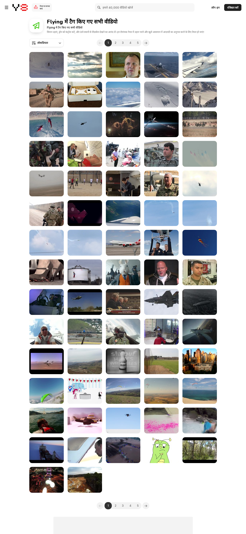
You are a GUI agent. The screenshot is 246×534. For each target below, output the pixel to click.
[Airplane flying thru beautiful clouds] (123, 94)
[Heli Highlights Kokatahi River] (199, 420)
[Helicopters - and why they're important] (199, 183)
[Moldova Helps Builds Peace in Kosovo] (46, 154)
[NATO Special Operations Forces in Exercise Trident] (199, 124)
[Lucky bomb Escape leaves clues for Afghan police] (161, 154)
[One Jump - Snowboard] (161, 94)
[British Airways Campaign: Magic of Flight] (85, 272)
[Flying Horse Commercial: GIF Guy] (123, 124)
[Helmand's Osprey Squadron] (46, 183)
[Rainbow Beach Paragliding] (199, 391)
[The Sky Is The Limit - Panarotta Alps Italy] (46, 420)
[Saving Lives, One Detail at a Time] (199, 272)
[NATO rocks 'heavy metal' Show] (85, 65)
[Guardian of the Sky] (85, 124)
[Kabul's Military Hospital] (161, 183)
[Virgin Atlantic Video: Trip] (85, 213)
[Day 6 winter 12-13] (199, 94)
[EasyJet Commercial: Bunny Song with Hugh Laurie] (123, 272)
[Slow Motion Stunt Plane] (199, 213)
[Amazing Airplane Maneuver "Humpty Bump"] (199, 332)
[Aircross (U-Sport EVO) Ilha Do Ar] (123, 391)
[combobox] (46, 43)
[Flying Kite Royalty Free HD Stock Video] (199, 243)
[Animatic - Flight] (161, 450)
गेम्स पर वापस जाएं (45, 7)
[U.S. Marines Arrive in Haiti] (85, 302)
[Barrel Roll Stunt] (85, 243)
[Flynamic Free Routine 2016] (46, 124)
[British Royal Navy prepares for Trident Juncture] (123, 154)
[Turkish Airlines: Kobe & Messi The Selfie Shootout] (123, 183)
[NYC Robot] (199, 361)
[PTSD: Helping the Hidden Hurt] (123, 65)
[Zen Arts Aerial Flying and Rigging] (46, 480)
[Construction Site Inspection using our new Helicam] (85, 480)
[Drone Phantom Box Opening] (85, 94)
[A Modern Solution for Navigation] (46, 450)
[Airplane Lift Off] (199, 65)
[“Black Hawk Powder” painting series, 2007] (161, 420)
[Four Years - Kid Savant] (46, 65)
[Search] (99, 7)
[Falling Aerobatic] (161, 213)
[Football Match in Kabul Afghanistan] (85, 183)
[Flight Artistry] (199, 450)
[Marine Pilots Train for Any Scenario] (46, 302)
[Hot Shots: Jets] (46, 361)
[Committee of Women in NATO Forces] (46, 94)
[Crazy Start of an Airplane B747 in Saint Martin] (85, 332)
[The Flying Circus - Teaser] (85, 391)
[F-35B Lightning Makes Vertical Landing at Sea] (161, 65)
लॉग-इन (215, 7)
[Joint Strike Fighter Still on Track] (123, 302)
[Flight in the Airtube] (161, 332)
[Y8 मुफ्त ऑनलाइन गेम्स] (20, 7)
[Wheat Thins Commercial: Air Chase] (161, 243)
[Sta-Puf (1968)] (123, 361)
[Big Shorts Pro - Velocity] (85, 450)
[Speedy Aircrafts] (85, 361)
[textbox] (46, 43)
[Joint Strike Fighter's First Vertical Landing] (161, 302)
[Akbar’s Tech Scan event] (123, 450)
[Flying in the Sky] (123, 213)
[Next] (146, 42)
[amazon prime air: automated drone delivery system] (123, 420)
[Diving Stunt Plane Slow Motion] (46, 243)
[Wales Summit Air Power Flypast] (199, 154)
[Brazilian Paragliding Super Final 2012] (161, 391)
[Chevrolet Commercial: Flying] (161, 124)
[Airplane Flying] (161, 361)
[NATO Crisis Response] (85, 154)
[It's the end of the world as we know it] (161, 272)
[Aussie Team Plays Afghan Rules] (46, 213)
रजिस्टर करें (232, 7)
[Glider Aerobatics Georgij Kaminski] (46, 332)
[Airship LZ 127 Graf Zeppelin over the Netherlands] (199, 302)
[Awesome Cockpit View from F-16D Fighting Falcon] (123, 332)
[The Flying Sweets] (85, 420)
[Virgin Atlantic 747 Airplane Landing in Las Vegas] (123, 243)
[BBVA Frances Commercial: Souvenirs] (46, 272)
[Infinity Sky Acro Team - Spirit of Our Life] (46, 391)
